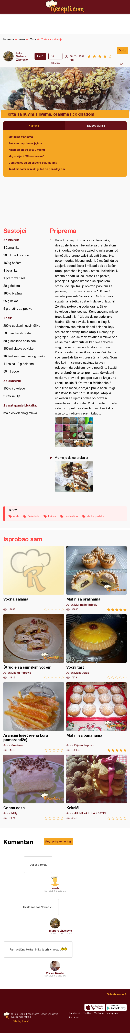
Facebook (74, 1013)
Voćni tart (96, 646)
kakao (52, 516)
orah (16, 516)
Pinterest (74, 1017)
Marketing (16, 1016)
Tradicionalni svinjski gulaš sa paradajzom (36, 169)
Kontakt (27, 1016)
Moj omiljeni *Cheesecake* (26, 156)
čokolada (33, 516)
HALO (25, 1021)
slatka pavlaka (95, 516)
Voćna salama (33, 578)
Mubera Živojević (22, 58)
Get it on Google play (116, 1007)
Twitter (87, 1013)
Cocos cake (33, 787)
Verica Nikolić (55, 973)
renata (55, 888)
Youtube (99, 1013)
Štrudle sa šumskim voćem (33, 646)
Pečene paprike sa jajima (25, 143)
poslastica (71, 516)
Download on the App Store (94, 1007)
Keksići (96, 787)
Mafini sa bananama (96, 717)
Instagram (112, 1013)
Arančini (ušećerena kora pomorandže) (33, 717)
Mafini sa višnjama (20, 136)
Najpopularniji (96, 125)
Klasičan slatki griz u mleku (26, 149)
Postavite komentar (58, 841)
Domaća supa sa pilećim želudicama (32, 162)
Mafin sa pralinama (96, 578)
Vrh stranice (115, 994)
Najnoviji (34, 125)
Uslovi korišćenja (49, 1013)
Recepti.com (65, 6)
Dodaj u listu (122, 51)
